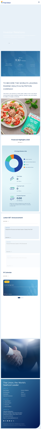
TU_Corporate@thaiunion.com (12, 418)
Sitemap (22, 423)
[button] (12, 43)
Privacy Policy (5, 423)
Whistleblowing (17, 423)
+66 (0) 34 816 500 (9, 416)
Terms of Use (11, 423)
